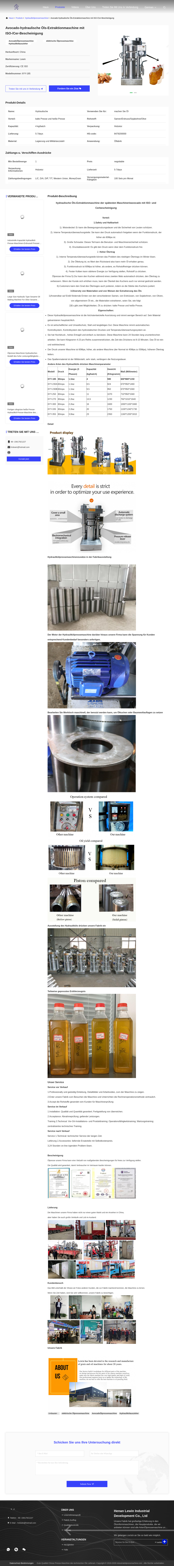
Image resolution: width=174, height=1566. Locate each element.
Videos (75, 7)
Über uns (90, 7)
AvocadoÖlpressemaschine (104, 1413)
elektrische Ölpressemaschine (75, 1413)
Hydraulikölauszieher (129, 1413)
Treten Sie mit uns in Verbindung (120, 7)
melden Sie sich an (159, 1542)
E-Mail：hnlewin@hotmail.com (21, 1523)
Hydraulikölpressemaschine (36, 18)
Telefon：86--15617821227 (20, 1518)
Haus (46, 7)
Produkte (60, 7)
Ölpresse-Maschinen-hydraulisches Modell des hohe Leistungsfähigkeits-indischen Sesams (23, 356)
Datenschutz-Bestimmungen (22, 1563)
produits (19, 18)
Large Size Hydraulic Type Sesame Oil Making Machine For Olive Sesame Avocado (23, 300)
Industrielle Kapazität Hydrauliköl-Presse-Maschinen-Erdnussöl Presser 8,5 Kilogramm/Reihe (23, 243)
